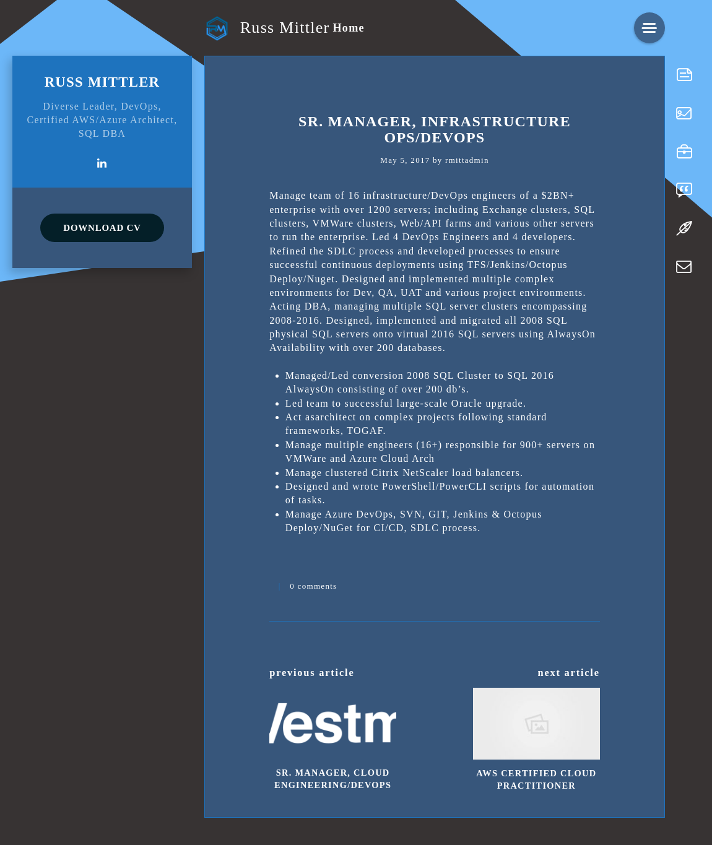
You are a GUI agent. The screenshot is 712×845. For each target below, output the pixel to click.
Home (348, 28)
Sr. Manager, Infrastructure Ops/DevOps (434, 129)
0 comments (313, 586)
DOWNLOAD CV (102, 228)
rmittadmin (467, 160)
